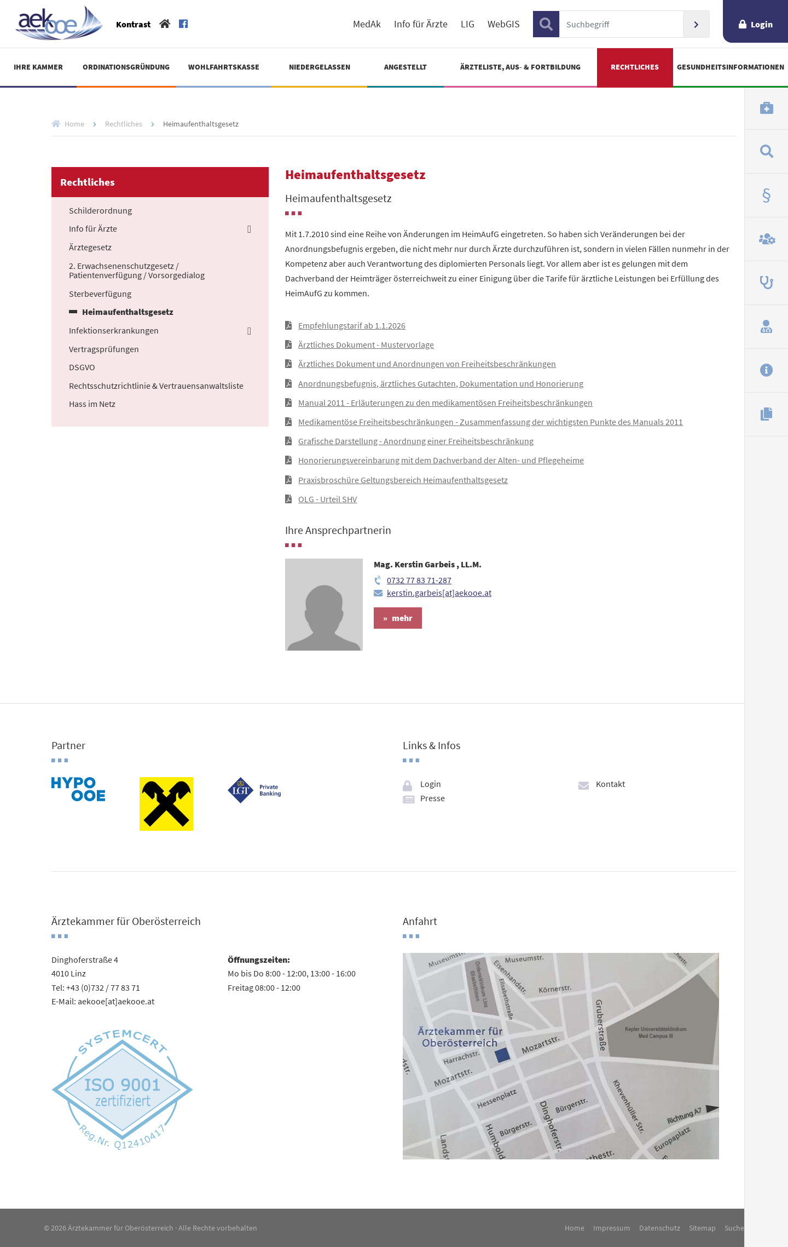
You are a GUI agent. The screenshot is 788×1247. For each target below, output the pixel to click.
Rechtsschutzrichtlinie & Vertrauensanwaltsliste (156, 386)
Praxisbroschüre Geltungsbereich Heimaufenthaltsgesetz (403, 479)
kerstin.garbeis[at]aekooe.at (439, 592)
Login (762, 24)
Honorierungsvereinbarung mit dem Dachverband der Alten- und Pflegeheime (441, 460)
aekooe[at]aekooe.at (116, 1001)
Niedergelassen (319, 67)
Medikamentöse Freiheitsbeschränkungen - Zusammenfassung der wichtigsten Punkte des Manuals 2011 (490, 421)
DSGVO (82, 367)
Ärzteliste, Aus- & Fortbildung (520, 67)
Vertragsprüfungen (104, 349)
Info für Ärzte (421, 24)
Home (74, 124)
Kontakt (610, 783)
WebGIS (504, 24)
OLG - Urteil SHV (327, 498)
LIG (467, 24)
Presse (432, 797)
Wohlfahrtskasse (223, 67)
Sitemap (702, 1228)
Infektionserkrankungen (114, 331)
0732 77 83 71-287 (419, 579)
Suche (734, 1228)
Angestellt (405, 67)
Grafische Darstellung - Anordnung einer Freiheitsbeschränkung (416, 440)
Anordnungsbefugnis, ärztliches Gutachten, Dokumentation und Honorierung (440, 383)
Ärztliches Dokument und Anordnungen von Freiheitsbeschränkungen (427, 363)
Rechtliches (635, 67)
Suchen (696, 24)
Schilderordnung (100, 211)
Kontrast (133, 24)
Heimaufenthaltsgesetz (127, 312)
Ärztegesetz (90, 247)
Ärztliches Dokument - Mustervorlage (366, 344)
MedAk (367, 24)
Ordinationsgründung (126, 67)
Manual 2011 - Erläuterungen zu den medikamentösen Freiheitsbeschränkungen (445, 402)
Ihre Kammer (38, 67)
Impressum (611, 1228)
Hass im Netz (92, 404)
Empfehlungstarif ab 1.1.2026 (351, 325)
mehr (402, 617)
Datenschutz (659, 1228)
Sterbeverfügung (100, 294)
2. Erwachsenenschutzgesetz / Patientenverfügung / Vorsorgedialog (137, 271)
